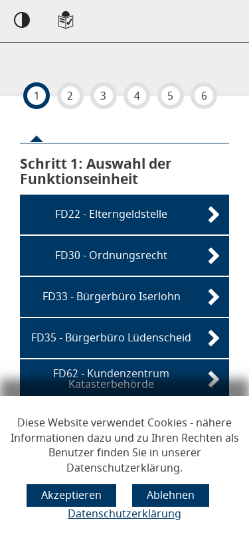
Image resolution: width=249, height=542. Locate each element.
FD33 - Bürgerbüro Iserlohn (111, 297)
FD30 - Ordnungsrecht (111, 256)
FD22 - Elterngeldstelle (111, 215)
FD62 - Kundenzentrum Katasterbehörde (111, 379)
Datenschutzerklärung (124, 514)
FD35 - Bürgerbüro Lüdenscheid (111, 338)
